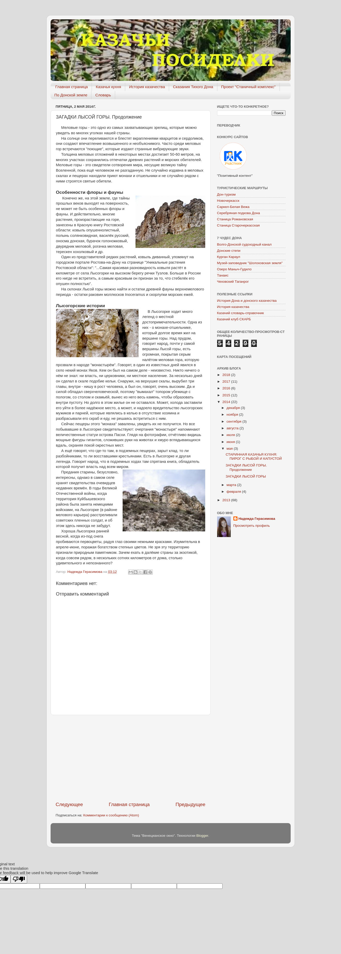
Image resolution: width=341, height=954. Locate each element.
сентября (234, 421)
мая (230, 448)
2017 (226, 381)
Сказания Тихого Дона (193, 87)
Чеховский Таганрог (233, 281)
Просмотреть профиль (251, 526)
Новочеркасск (228, 201)
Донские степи (229, 251)
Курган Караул (228, 257)
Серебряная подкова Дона (238, 213)
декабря (234, 408)
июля (231, 435)
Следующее (69, 804)
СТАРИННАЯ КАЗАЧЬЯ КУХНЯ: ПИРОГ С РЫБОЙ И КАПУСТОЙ (254, 457)
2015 (226, 395)
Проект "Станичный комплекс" (248, 87)
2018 (226, 375)
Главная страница (71, 87)
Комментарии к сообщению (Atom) (111, 815)
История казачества (147, 87)
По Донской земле (71, 95)
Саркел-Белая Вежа (233, 207)
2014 (226, 402)
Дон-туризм (226, 194)
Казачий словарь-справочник (240, 313)
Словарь (103, 95)
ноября (233, 414)
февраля (234, 491)
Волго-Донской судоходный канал (244, 244)
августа (233, 428)
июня (231, 442)
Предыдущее (190, 804)
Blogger (202, 836)
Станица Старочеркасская (238, 225)
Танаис (222, 275)
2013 (226, 500)
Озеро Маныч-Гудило (234, 269)
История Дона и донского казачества (247, 301)
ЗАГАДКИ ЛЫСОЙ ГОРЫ (246, 476)
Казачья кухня (108, 87)
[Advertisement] (130, 758)
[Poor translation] (19, 879)
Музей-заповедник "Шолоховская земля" (250, 263)
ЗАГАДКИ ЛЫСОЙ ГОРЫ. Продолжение (246, 467)
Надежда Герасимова (257, 519)
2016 (226, 388)
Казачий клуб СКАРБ (234, 319)
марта (232, 485)
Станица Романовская (235, 219)
